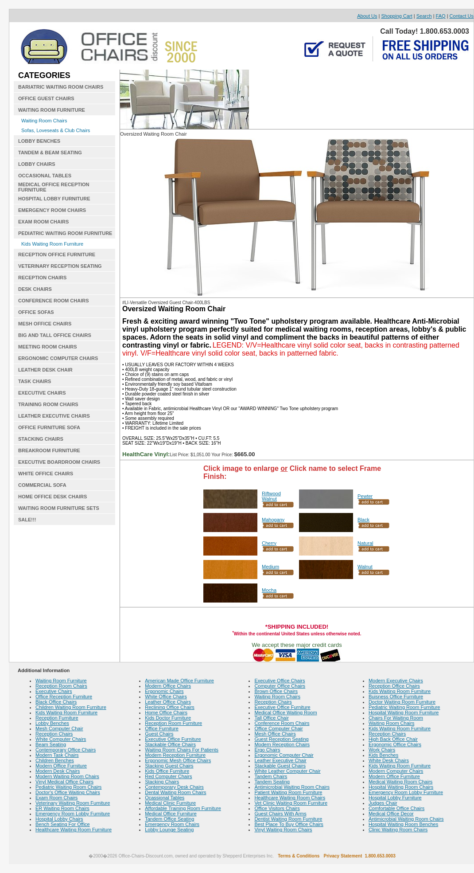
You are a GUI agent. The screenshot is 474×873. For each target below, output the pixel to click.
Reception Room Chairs (61, 686)
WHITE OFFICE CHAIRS (45, 473)
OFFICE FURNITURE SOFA (49, 427)
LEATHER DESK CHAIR (45, 369)
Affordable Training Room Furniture (183, 808)
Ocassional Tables (164, 797)
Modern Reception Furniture (175, 755)
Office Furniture (162, 728)
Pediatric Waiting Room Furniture (404, 707)
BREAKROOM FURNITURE (49, 450)
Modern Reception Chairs (282, 744)
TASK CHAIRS (34, 381)
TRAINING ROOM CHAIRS (48, 404)
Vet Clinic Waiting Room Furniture (290, 803)
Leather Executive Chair (280, 760)
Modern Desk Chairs (57, 771)
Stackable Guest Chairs (280, 765)
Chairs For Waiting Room (396, 717)
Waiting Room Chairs (44, 120)
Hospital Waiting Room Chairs (401, 787)
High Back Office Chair (393, 739)
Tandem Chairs (270, 776)
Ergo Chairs (267, 749)
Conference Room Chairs (281, 723)
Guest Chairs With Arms (280, 813)
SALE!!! (27, 519)
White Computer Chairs (60, 739)
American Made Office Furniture (179, 680)
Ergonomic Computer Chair (283, 755)
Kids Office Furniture (167, 771)
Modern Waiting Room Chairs (67, 776)
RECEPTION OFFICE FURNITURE (56, 254)
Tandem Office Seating (169, 819)
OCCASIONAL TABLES (44, 175)
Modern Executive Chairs (396, 680)
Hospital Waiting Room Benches (403, 824)
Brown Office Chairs (276, 691)
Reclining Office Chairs (169, 707)
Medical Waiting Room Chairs (400, 781)
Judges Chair (383, 803)
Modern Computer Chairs (396, 771)
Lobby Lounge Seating (169, 829)
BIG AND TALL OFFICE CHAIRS (54, 335)
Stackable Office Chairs (170, 744)
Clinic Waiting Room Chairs (398, 829)
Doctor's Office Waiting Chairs (67, 792)
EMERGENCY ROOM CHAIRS (52, 210)
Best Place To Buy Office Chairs (288, 824)
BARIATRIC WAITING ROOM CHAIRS (60, 87)
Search (424, 16)
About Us (367, 16)
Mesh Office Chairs (274, 733)
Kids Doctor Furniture (168, 717)
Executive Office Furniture (173, 739)
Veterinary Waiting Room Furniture (72, 803)
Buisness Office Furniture (396, 696)
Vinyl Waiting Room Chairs (283, 829)
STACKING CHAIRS (40, 439)
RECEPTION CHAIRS (42, 277)
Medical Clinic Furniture (170, 803)
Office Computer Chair (278, 728)
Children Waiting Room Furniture (70, 707)
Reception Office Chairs (394, 686)
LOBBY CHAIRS (36, 164)
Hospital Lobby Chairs (59, 819)
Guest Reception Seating (281, 739)
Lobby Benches (52, 723)
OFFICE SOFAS (36, 312)
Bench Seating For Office (62, 824)
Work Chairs (382, 749)
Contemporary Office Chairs (65, 749)
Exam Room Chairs (56, 797)
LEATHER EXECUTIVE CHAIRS (54, 416)
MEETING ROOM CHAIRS (47, 346)
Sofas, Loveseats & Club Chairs (55, 130)
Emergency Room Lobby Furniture (72, 813)
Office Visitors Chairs (276, 808)
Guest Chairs (159, 733)
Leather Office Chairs (168, 702)
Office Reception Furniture (63, 696)
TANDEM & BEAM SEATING (50, 152)
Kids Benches (383, 755)
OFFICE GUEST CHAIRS (46, 98)
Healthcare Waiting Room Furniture (73, 829)
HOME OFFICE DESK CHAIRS (52, 496)
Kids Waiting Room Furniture (52, 244)
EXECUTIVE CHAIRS (42, 392)
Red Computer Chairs (168, 776)
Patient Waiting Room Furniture (288, 792)
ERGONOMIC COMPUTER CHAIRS (58, 358)
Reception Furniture (56, 717)
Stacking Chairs (162, 781)
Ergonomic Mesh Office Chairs (178, 760)
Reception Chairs (54, 733)
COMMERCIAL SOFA (42, 485)
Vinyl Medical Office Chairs (64, 781)
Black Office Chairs (56, 702)
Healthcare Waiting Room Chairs (289, 797)
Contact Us (462, 16)
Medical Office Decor (391, 813)
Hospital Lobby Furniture (395, 797)
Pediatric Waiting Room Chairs (68, 787)
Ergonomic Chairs (164, 691)
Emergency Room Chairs (172, 824)
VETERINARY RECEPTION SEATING (60, 266)
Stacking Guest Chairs (169, 765)
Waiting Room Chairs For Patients (181, 749)
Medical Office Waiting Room (285, 712)
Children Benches (54, 760)
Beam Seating (50, 744)
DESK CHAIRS (35, 289)
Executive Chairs (53, 691)
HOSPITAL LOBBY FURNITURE (54, 198)
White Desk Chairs (389, 760)
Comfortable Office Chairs (396, 808)
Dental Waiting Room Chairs (175, 792)
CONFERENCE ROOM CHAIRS (53, 300)
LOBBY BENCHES (39, 141)
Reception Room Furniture (173, 723)
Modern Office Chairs (168, 686)
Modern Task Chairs (57, 755)
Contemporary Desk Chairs (174, 787)
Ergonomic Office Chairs (395, 744)
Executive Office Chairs (279, 680)
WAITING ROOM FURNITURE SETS (58, 508)
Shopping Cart (396, 16)
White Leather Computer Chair (287, 771)
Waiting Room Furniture (61, 680)
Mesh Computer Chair (59, 728)
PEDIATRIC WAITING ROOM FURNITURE (65, 233)
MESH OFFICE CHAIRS (44, 323)
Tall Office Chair (271, 717)
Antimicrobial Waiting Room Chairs (292, 787)
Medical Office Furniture (171, 813)
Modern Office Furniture (61, 765)
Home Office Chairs (166, 712)
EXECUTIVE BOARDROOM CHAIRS (59, 462)
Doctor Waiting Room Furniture (402, 702)
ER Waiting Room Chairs (62, 808)
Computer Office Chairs (279, 686)
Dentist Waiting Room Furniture (288, 819)
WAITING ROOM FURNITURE (51, 110)
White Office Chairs (166, 696)
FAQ (441, 16)
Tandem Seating (272, 781)
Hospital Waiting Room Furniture (404, 712)
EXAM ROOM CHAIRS (43, 221)
